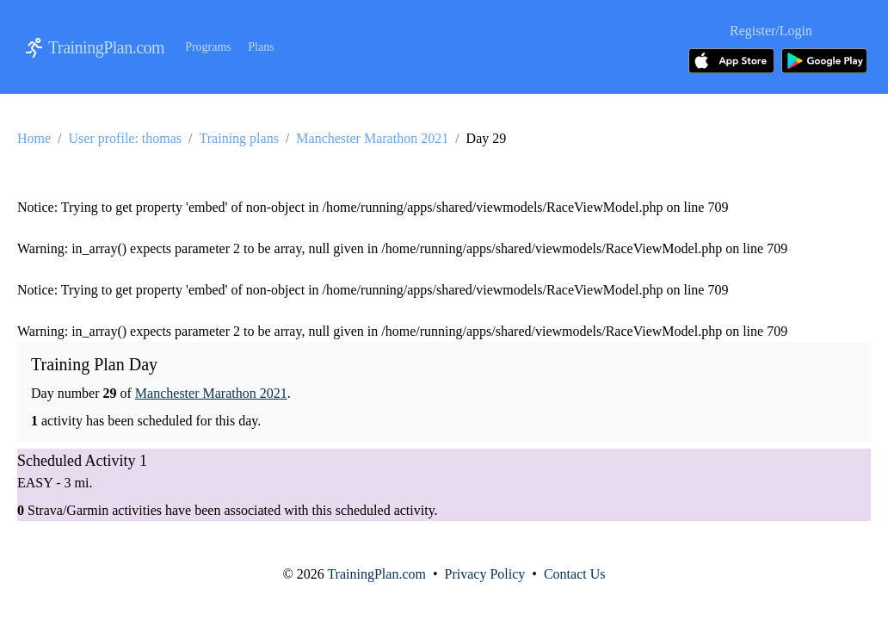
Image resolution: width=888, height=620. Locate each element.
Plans (261, 46)
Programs (208, 46)
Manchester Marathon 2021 (372, 138)
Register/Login (771, 30)
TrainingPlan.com (106, 47)
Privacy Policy (485, 574)
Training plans (239, 138)
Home (34, 138)
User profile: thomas (125, 138)
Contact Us (575, 574)
